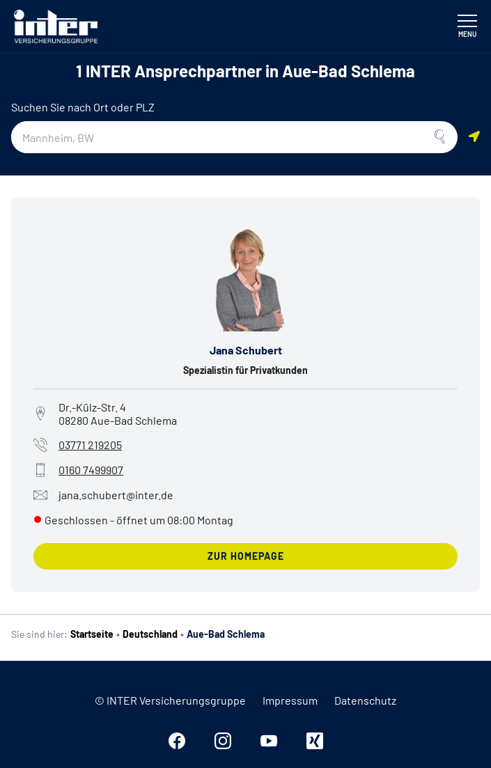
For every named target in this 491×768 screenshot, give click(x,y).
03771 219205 (90, 444)
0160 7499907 (91, 469)
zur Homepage (246, 556)
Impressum (290, 700)
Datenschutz (365, 700)
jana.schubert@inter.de (103, 495)
